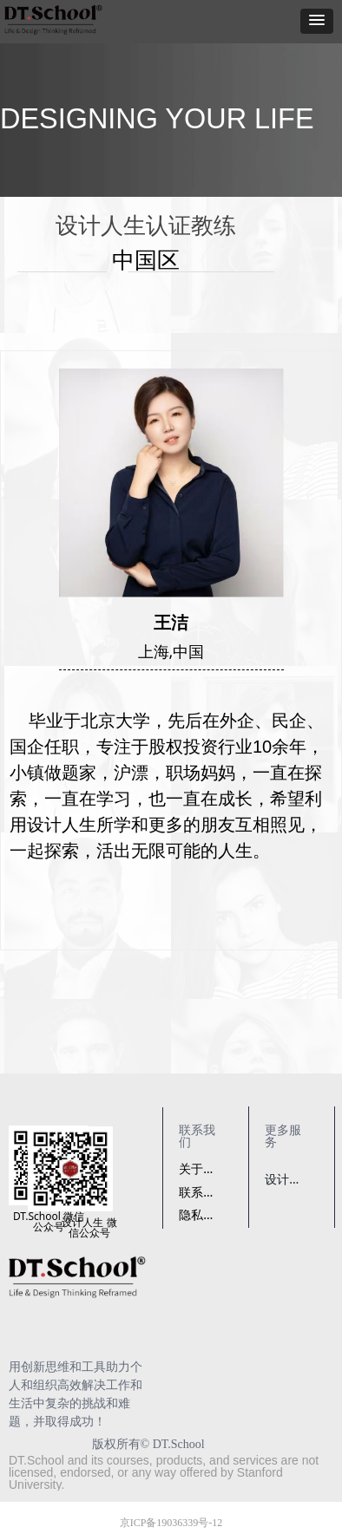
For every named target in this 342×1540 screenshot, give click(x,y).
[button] (316, 21)
